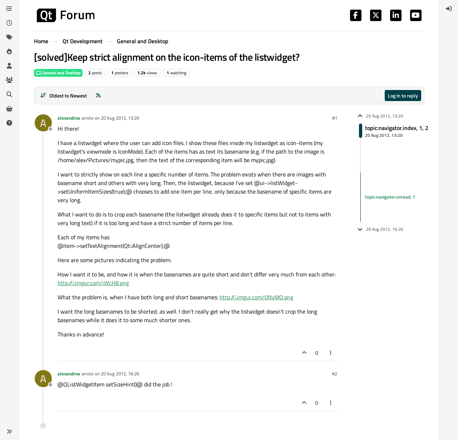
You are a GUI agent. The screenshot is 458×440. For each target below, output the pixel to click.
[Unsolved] (9, 123)
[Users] (9, 65)
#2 (334, 373)
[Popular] (9, 51)
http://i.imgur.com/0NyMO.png (256, 297)
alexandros (69, 117)
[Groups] (9, 80)
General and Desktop (58, 72)
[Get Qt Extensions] (9, 108)
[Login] (448, 8)
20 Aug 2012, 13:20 (120, 117)
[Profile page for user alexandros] (43, 122)
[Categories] (9, 8)
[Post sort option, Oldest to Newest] (63, 95)
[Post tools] (330, 352)
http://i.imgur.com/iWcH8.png (93, 283)
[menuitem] (448, 8)
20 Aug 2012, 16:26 (120, 373)
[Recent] (9, 23)
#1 (334, 117)
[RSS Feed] (98, 95)
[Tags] (9, 37)
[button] (9, 431)
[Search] (9, 94)
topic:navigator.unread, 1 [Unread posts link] (390, 196)
